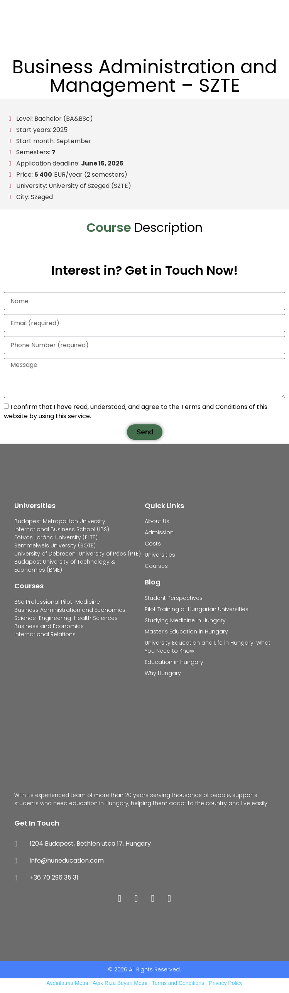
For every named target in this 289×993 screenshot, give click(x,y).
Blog (153, 582)
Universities (35, 505)
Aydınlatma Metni (67, 983)
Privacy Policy (226, 983)
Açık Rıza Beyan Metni (120, 983)
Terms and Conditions (178, 983)
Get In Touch (36, 823)
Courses (29, 586)
